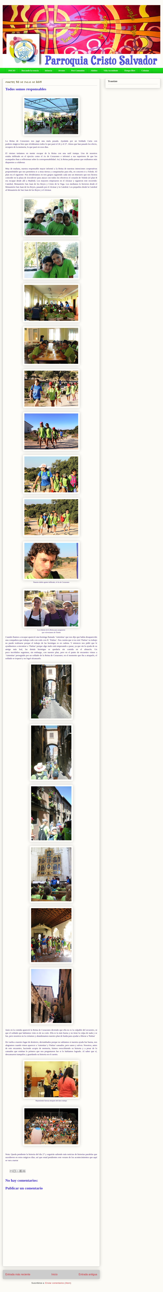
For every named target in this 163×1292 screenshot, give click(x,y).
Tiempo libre (129, 70)
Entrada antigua (88, 1274)
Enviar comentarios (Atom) (58, 1283)
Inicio (54, 1274)
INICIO (11, 70)
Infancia (48, 70)
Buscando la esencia (30, 70)
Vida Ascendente (111, 70)
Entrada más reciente (17, 1274)
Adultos (94, 70)
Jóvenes (61, 70)
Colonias (145, 70)
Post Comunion (77, 70)
